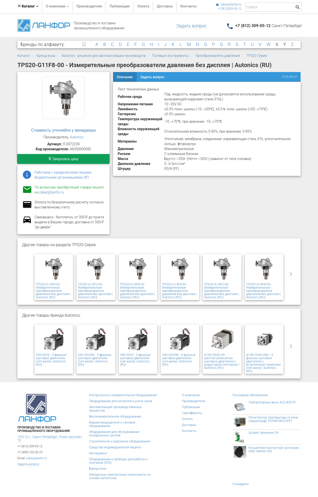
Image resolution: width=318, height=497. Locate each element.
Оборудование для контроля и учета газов (120, 401)
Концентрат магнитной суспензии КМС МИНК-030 (274, 449)
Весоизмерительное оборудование (115, 416)
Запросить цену (63, 159)
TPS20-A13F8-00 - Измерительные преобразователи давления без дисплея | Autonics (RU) (53, 290)
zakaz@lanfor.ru (228, 4)
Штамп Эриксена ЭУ (264, 432)
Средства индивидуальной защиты (115, 447)
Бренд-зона (46, 56)
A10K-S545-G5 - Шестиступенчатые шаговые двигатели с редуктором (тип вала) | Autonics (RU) (221, 361)
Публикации (120, 6)
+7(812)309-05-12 (229, 8)
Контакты (188, 6)
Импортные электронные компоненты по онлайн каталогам (120, 476)
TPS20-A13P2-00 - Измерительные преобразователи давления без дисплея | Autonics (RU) (95, 290)
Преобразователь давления (217, 56)
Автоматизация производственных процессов (115, 408)
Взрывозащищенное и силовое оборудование (112, 424)
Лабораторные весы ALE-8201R (272, 402)
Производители (89, 6)
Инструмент (98, 453)
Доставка (164, 6)
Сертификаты (192, 413)
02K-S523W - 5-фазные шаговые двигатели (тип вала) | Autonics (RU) (94, 359)
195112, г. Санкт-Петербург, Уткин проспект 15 (49, 438)
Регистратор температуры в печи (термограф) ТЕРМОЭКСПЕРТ (273, 419)
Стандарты (241, 484)
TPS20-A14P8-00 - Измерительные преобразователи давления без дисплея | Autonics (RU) (263, 290)
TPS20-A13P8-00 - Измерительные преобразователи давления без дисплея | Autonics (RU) (137, 290)
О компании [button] (57, 6)
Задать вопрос (191, 25)
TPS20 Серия (256, 56)
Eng (84, 43)
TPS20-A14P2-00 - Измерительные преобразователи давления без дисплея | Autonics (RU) (221, 290)
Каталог (23, 56)
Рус (84, 45)
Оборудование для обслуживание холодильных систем (114, 433)
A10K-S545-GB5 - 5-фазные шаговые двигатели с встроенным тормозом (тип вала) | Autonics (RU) (263, 363)
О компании (191, 395)
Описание (125, 77)
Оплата (143, 6)
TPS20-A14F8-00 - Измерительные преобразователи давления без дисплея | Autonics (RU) (179, 290)
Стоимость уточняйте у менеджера (63, 130)
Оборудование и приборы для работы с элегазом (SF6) (118, 460)
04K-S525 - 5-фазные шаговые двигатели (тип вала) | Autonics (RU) (135, 359)
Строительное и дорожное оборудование (120, 441)
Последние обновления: (250, 395)
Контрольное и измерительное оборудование (123, 395)
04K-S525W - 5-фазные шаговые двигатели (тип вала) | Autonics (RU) (179, 359)
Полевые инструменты (170, 56)
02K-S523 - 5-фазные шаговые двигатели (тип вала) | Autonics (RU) (51, 359)
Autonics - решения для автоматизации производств (104, 56)
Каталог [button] (27, 6)
